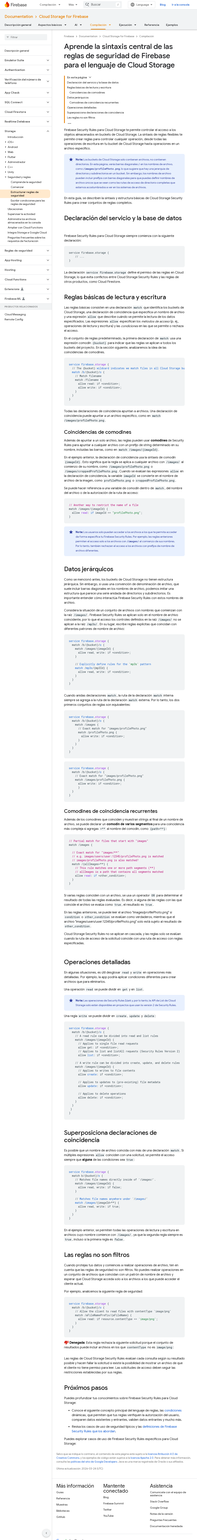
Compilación (48, 4)
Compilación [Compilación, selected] (98, 25)
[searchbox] (26, 37)
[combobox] (102, 4)
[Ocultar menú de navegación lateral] (46, 1533)
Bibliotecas (62, 1510)
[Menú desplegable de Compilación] (60, 4)
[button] (23, 60)
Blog (163, 4)
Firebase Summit (113, 1503)
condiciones (173, 1410)
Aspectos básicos (50, 25)
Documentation (19, 16)
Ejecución (125, 25)
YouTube (108, 1515)
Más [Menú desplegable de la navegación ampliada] (71, 4)
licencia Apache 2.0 (142, 1457)
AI (76, 25)
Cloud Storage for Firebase (63, 16)
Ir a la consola (180, 4)
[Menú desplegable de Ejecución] (136, 24)
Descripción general (18, 25)
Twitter (107, 1509)
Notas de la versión (161, 1514)
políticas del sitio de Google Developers (94, 1461)
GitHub (60, 1517)
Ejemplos (172, 25)
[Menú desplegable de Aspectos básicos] (66, 24)
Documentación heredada (166, 1526)
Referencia (151, 25)
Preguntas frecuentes (163, 1520)
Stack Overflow (159, 1501)
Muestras (62, 1504)
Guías (59, 1492)
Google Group (159, 1507)
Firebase (69, 36)
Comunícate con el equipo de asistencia (168, 1493)
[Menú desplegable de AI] (82, 24)
